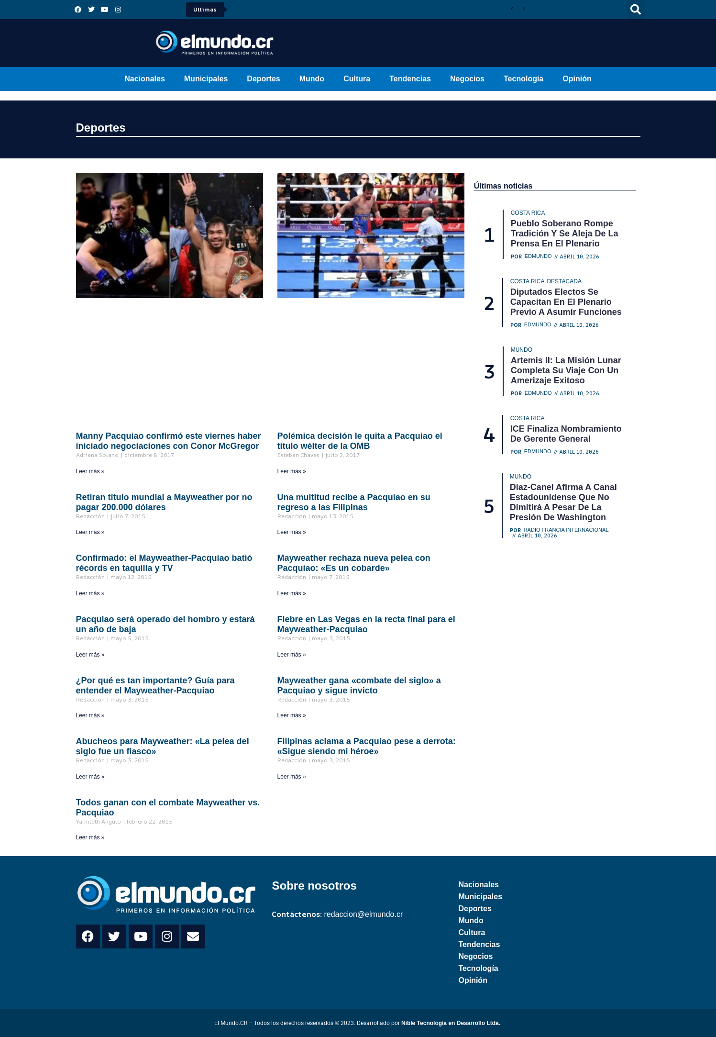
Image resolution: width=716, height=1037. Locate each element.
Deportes (263, 79)
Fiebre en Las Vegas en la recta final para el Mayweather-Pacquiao (366, 624)
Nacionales (144, 79)
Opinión (576, 79)
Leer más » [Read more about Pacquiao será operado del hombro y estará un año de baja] (90, 654)
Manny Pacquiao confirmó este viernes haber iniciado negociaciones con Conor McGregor (168, 441)
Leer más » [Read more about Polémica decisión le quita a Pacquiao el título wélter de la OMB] (291, 471)
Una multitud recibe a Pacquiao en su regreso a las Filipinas (353, 502)
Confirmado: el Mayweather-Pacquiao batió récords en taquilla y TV (164, 563)
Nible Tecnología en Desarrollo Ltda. (450, 1023)
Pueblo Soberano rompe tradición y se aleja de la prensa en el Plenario (564, 233)
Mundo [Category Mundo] (521, 349)
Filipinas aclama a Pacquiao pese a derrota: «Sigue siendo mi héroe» (366, 746)
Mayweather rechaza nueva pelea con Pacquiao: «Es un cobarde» (353, 563)
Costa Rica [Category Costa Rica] (528, 213)
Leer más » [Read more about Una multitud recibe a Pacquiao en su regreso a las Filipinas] (291, 532)
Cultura (356, 79)
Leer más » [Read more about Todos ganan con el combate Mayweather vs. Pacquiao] (90, 837)
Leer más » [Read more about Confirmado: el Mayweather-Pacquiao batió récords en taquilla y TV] (90, 593)
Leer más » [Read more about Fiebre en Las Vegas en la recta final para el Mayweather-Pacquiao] (291, 654)
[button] (635, 9)
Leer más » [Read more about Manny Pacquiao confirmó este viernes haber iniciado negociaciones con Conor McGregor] (90, 471)
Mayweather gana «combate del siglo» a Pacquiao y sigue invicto (359, 685)
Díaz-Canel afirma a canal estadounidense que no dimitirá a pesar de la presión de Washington (563, 502)
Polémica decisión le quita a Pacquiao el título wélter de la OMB (359, 441)
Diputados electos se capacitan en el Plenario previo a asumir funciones (566, 302)
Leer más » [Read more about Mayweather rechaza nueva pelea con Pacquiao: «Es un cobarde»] (291, 593)
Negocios (467, 79)
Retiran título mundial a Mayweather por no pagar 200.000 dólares (164, 502)
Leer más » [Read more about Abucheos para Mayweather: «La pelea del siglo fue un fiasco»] (90, 776)
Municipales (206, 79)
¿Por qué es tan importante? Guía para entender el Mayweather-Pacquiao (155, 685)
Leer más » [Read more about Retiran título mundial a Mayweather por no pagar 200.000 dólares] (90, 532)
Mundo (311, 79)
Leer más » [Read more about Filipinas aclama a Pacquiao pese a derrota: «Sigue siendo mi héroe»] (291, 776)
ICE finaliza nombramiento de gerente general (566, 434)
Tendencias (410, 79)
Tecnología (523, 79)
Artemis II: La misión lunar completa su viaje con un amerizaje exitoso (566, 370)
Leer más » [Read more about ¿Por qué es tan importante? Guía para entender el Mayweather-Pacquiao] (90, 715)
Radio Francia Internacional (566, 530)
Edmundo (538, 256)
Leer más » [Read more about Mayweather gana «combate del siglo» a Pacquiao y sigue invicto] (291, 715)
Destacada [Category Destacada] (564, 281)
